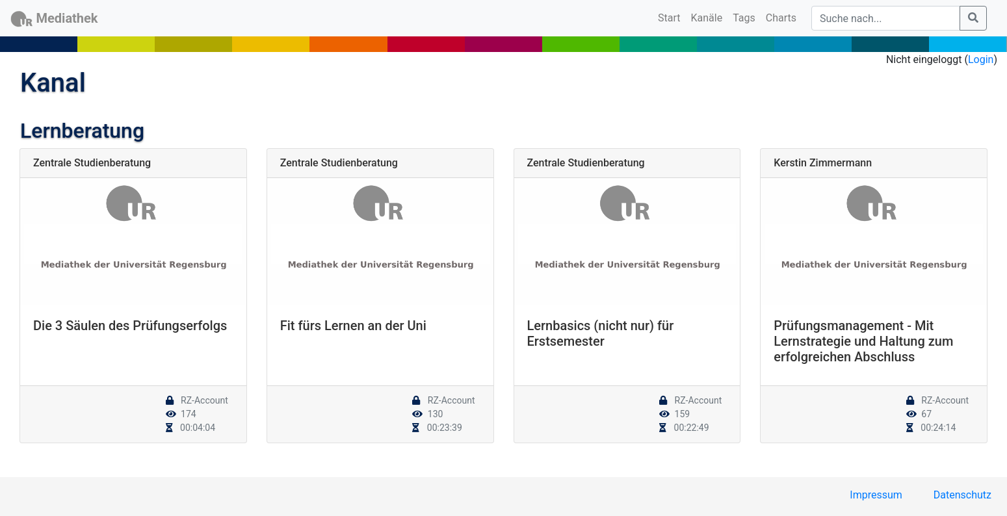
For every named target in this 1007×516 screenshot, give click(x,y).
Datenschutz (962, 495)
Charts (781, 18)
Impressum (876, 495)
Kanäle (707, 18)
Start (671, 17)
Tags (744, 18)
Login (980, 59)
